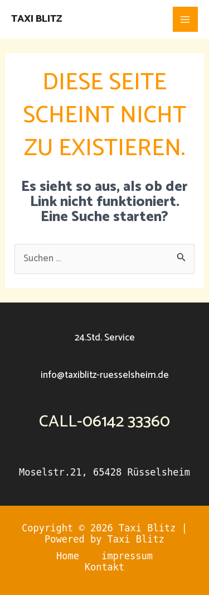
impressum (127, 556)
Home (67, 556)
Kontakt (105, 567)
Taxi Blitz (36, 19)
